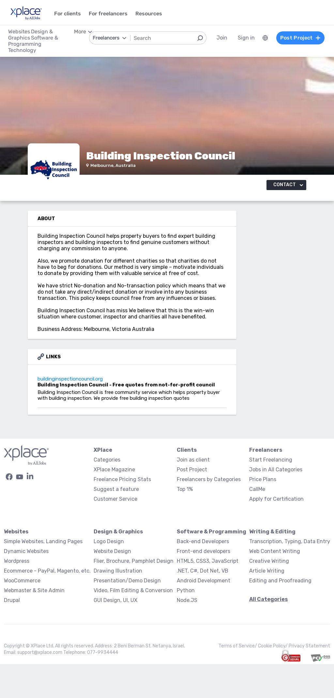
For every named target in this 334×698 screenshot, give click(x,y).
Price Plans (262, 513)
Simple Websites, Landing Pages (43, 575)
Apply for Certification (276, 533)
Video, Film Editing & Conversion (133, 624)
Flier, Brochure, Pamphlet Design (134, 595)
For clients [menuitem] (67, 13)
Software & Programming (211, 565)
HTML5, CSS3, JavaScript (207, 595)
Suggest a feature (116, 523)
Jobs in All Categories (275, 503)
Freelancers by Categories (209, 513)
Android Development (203, 614)
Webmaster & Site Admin (34, 624)
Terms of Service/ (238, 680)
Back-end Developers (203, 575)
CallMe (257, 523)
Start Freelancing (270, 494)
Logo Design (109, 575)
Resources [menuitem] (148, 13)
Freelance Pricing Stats (122, 513)
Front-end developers (203, 585)
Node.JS (187, 634)
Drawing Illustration (118, 605)
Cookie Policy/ (273, 680)
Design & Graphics (118, 565)
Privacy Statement (309, 680)
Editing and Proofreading (280, 614)
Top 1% (185, 523)
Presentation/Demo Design (127, 614)
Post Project (192, 503)
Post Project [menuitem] (300, 38)
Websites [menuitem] (19, 31)
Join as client (193, 494)
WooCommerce (22, 614)
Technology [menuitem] (22, 50)
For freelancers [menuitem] (108, 13)
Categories (107, 494)
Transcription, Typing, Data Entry (289, 575)
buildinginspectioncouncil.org (46, 414)
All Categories (268, 633)
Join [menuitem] (222, 38)
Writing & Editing (272, 565)
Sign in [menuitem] (246, 38)
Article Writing (266, 605)
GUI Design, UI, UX (115, 634)
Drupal (12, 634)
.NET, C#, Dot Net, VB (202, 605)
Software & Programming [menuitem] (33, 41)
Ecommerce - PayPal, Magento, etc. (47, 605)
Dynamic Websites (26, 585)
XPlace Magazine (114, 503)
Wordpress (16, 595)
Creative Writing (269, 595)
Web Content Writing (274, 585)
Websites (16, 565)
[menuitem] (265, 38)
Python (186, 624)
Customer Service (115, 533)
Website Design (112, 585)
